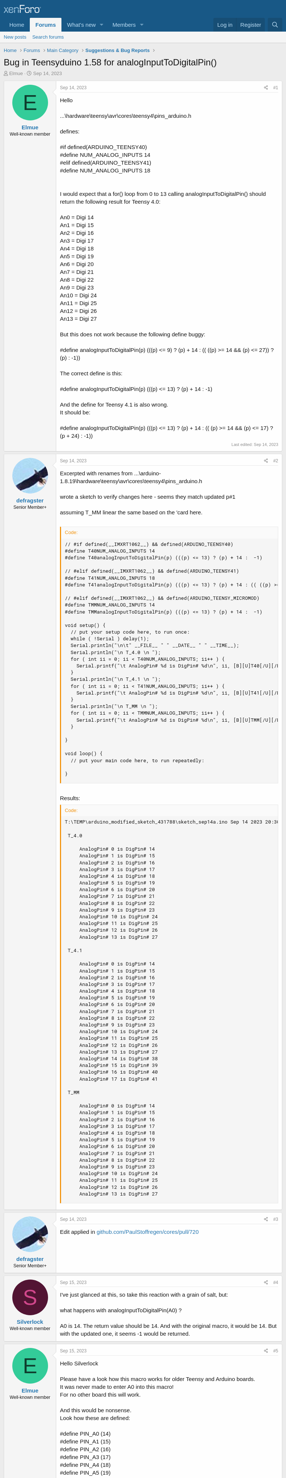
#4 (275, 1282)
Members (124, 25)
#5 (275, 1351)
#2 (275, 460)
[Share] (266, 88)
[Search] (275, 25)
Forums (45, 25)
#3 (275, 1219)
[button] (101, 25)
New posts (15, 37)
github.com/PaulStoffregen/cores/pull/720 (147, 1232)
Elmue (16, 73)
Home (16, 25)
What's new (81, 25)
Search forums (48, 37)
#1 (275, 87)
